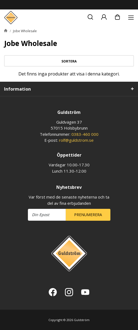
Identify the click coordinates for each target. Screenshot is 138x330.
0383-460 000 (84, 134)
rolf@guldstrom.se (76, 140)
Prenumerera (88, 214)
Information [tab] (17, 89)
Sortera (69, 61)
